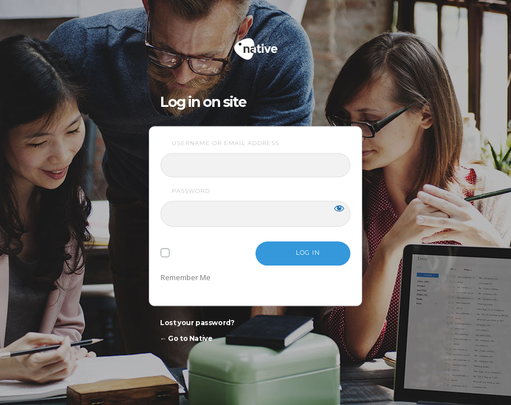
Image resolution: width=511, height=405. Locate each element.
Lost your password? (197, 322)
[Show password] (339, 208)
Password (191, 191)
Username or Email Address (225, 143)
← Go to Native (186, 338)
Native (298, 44)
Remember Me (186, 277)
